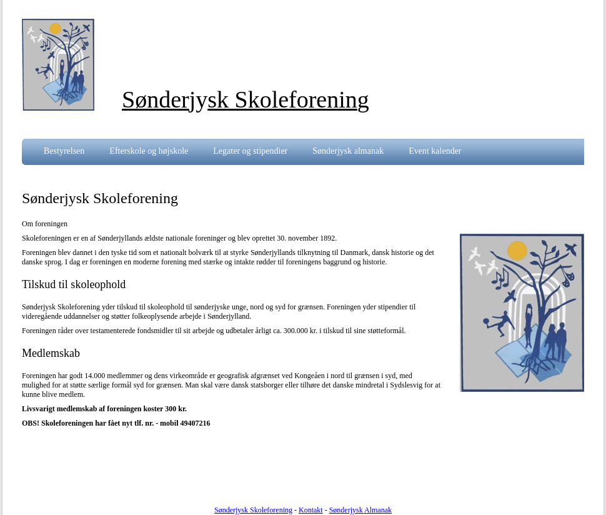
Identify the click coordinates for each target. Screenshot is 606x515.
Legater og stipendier (250, 151)
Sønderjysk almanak (348, 151)
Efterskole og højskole (148, 151)
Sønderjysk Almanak (360, 510)
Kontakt (311, 510)
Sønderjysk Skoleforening (253, 510)
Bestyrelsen (64, 151)
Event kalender (435, 151)
